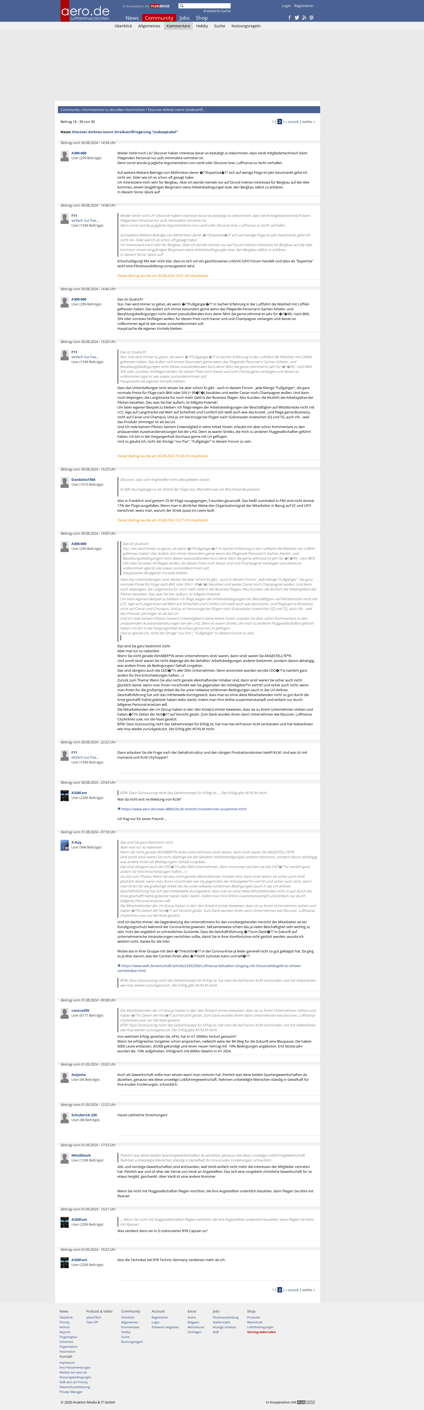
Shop (202, 17)
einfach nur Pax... (87, 220)
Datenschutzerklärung (74, 1387)
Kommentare (178, 25)
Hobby (202, 25)
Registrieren (303, 5)
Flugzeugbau (68, 1337)
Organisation (68, 1346)
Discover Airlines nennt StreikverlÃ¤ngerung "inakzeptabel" (125, 131)
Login (286, 5)
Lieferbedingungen (260, 1327)
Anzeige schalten (224, 1327)
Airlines (64, 1327)
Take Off (92, 1322)
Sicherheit (66, 1342)
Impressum (67, 1362)
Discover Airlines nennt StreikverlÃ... (176, 109)
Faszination (67, 1351)
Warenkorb (255, 1322)
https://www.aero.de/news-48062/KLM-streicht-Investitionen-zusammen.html (184, 809)
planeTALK (93, 1317)
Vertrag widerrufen (261, 1332)
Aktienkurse (196, 1327)
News (132, 17)
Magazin (193, 1322)
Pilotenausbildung (226, 1317)
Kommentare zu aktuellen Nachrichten (114, 109)
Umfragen (194, 1332)
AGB (216, 1332)
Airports (65, 1332)
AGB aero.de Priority (73, 1382)
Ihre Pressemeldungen (75, 1367)
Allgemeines (149, 25)
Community (159, 17)
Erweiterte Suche (217, 10)
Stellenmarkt (221, 1322)
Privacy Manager (70, 1392)
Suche (219, 25)
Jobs (185, 17)
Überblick (123, 25)
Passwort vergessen (165, 1327)
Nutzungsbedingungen (75, 1377)
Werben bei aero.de (73, 1372)
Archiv (192, 1317)
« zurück (292, 121)
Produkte (253, 1317)
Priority (64, 1322)
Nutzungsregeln (246, 25)
